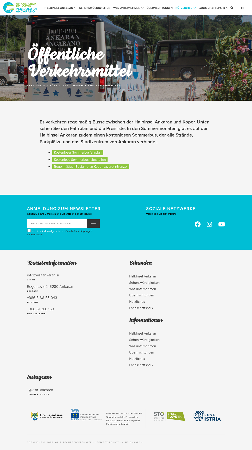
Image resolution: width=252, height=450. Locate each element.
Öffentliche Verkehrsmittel (97, 85)
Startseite (36, 85)
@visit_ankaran (41, 389)
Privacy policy (108, 442)
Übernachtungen (159, 8)
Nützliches (185, 8)
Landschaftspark (213, 8)
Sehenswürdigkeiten (94, 8)
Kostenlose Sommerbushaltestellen (80, 159)
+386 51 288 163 (40, 308)
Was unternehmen (128, 8)
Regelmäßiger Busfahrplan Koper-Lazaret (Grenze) (91, 166)
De (243, 8)
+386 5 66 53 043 (42, 297)
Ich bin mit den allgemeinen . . (59, 232)
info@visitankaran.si (43, 274)
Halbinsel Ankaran (60, 8)
